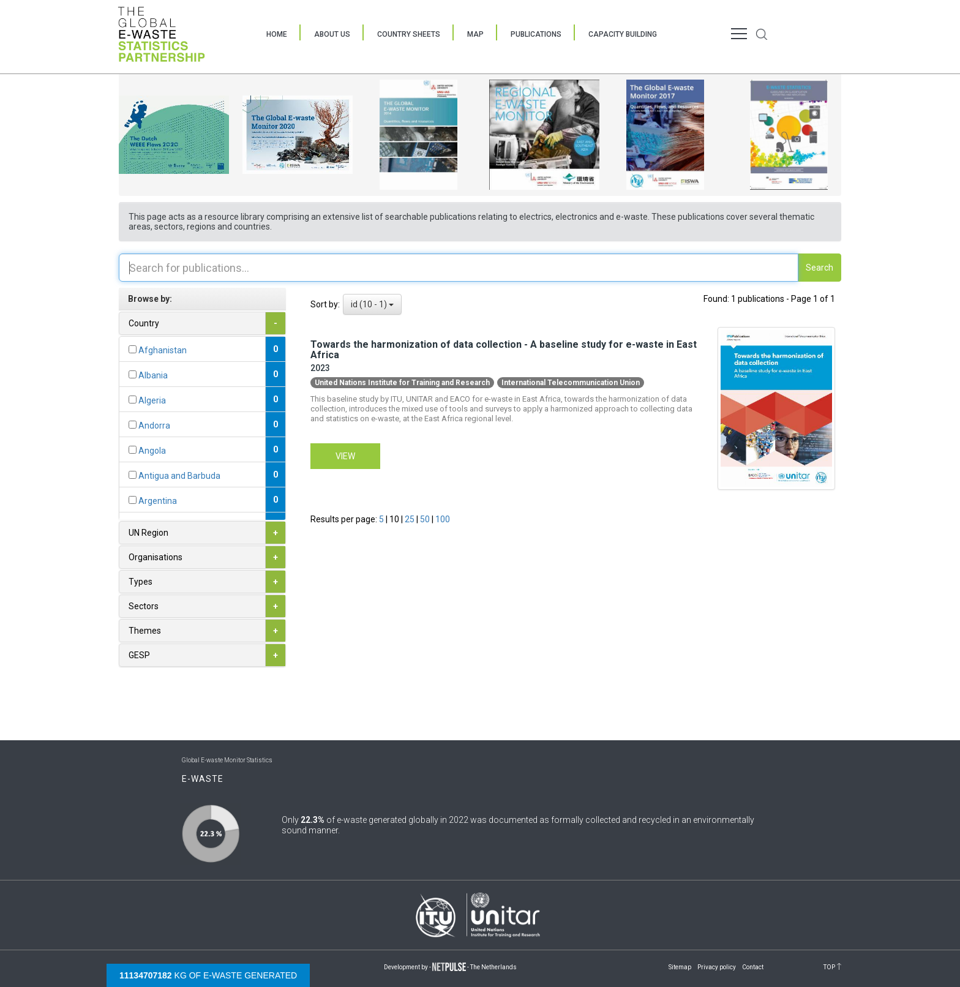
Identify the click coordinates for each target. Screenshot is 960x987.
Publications (536, 34)
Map (475, 34)
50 (426, 519)
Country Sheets (408, 34)
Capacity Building (622, 34)
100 (442, 519)
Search (819, 267)
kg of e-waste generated (208, 975)
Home (276, 34)
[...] (133, 349)
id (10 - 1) (372, 304)
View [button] (345, 456)
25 (410, 519)
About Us (332, 34)
